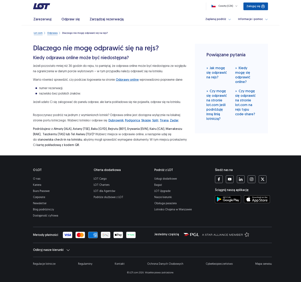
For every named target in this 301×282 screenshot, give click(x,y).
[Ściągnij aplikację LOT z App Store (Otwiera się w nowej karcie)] (257, 199)
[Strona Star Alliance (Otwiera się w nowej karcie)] (225, 234)
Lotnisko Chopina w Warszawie (173, 209)
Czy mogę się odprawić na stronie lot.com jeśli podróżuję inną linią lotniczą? (216, 105)
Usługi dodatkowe (165, 178)
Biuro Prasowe (41, 191)
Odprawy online (127, 79)
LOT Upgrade (162, 191)
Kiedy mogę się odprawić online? (242, 75)
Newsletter (39, 203)
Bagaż (158, 185)
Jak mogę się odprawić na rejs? (216, 72)
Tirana (164, 120)
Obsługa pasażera (165, 203)
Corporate (39, 197)
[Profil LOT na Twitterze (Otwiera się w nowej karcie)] (262, 179)
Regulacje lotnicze (44, 263)
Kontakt (120, 263)
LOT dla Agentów (104, 191)
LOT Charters (101, 185)
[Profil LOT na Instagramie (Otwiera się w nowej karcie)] (252, 179)
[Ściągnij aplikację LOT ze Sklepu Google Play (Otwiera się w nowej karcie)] (228, 199)
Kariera (37, 185)
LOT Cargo (100, 178)
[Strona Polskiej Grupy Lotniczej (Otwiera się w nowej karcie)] (191, 234)
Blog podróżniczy (43, 209)
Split (155, 120)
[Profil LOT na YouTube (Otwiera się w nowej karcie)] (230, 179)
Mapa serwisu (263, 263)
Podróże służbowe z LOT (108, 197)
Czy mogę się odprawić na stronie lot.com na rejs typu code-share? (245, 102)
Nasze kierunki (163, 197)
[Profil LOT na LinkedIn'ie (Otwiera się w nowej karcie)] (241, 179)
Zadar (174, 120)
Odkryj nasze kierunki (51, 250)
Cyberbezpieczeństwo (219, 263)
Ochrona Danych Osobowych (165, 263)
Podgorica (132, 120)
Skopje (146, 120)
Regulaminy (85, 263)
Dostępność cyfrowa (45, 215)
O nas (36, 178)
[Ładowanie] (225, 5)
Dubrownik (116, 120)
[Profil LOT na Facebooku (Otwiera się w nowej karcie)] (219, 179)
